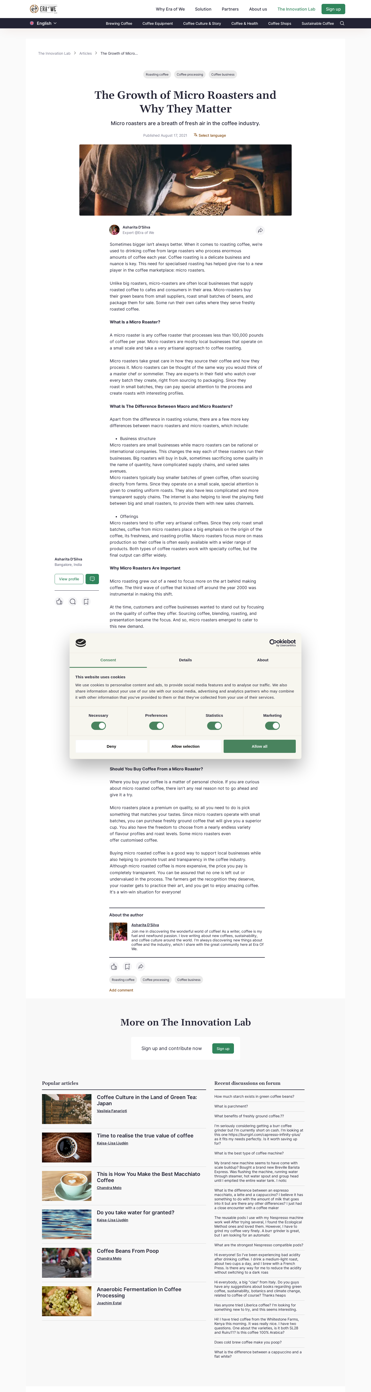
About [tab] (262, 660)
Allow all (259, 746)
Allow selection (185, 746)
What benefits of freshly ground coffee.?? (249, 1115)
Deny (111, 746)
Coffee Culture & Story (202, 23)
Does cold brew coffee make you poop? (248, 1342)
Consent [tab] (108, 660)
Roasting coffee (157, 74)
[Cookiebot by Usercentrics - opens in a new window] (273, 643)
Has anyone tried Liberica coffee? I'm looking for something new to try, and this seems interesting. (255, 1307)
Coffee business (222, 74)
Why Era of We (170, 9)
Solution (203, 9)
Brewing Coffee (119, 23)
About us (258, 9)
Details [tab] (185, 660)
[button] (55, 23)
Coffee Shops (279, 23)
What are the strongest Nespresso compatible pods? (258, 1244)
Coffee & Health (244, 23)
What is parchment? (231, 1106)
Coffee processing (190, 74)
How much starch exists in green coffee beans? (254, 1096)
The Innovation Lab (296, 9)
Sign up (333, 9)
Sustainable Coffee (318, 23)
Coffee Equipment (157, 23)
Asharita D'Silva (145, 925)
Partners (230, 9)
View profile (69, 579)
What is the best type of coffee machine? (249, 1153)
